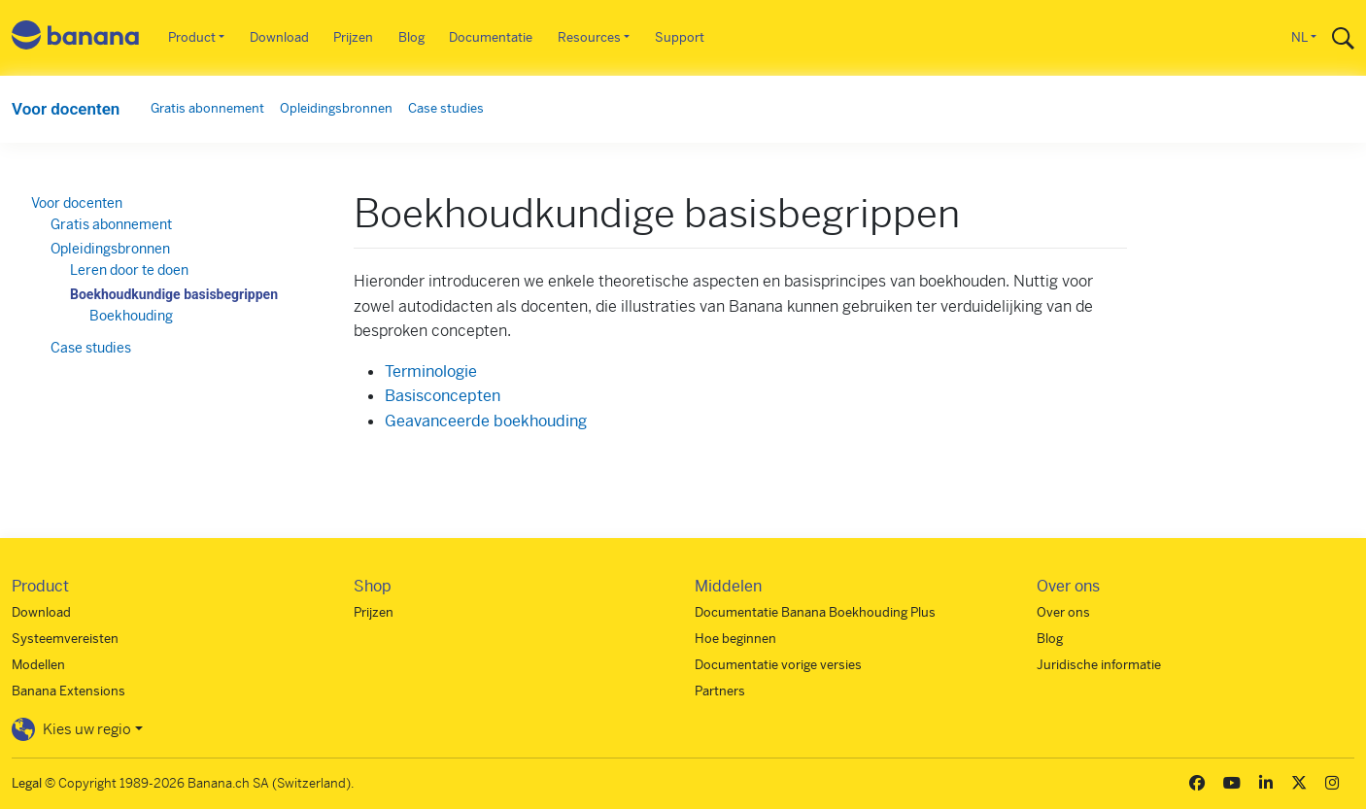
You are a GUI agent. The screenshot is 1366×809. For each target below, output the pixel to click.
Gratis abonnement (207, 108)
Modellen (38, 665)
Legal (27, 783)
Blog (411, 37)
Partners (720, 691)
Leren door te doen (129, 270)
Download (279, 37)
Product (192, 37)
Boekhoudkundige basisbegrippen (174, 294)
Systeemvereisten (65, 638)
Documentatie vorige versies (778, 665)
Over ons (1063, 612)
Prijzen (353, 37)
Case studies (446, 108)
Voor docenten (66, 108)
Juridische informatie (1099, 665)
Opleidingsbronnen (336, 108)
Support (679, 37)
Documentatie (490, 37)
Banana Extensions (68, 691)
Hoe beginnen (735, 638)
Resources (589, 37)
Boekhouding (131, 315)
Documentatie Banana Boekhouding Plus (815, 612)
